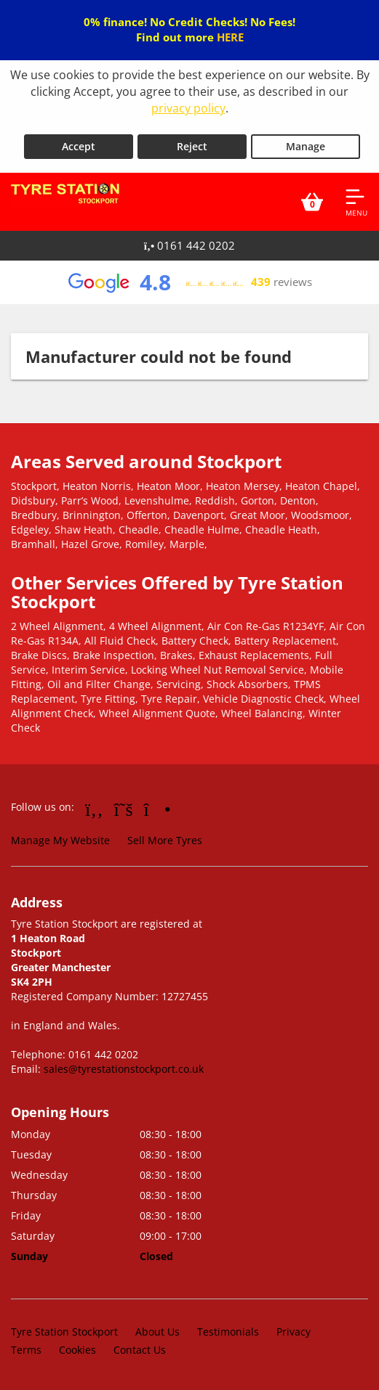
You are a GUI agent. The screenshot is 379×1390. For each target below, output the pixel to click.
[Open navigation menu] (356, 202)
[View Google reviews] (189, 282)
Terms (26, 1350)
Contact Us (139, 1350)
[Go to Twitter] (123, 809)
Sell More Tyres (164, 840)
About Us (157, 1331)
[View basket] (312, 202)
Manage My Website (60, 840)
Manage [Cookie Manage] (305, 146)
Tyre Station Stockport (64, 1331)
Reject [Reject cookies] (192, 146)
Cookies (77, 1350)
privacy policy (188, 108)
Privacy (293, 1331)
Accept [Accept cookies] (78, 146)
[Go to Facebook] (94, 809)
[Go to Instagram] (157, 809)
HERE (230, 37)
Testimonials (228, 1331)
